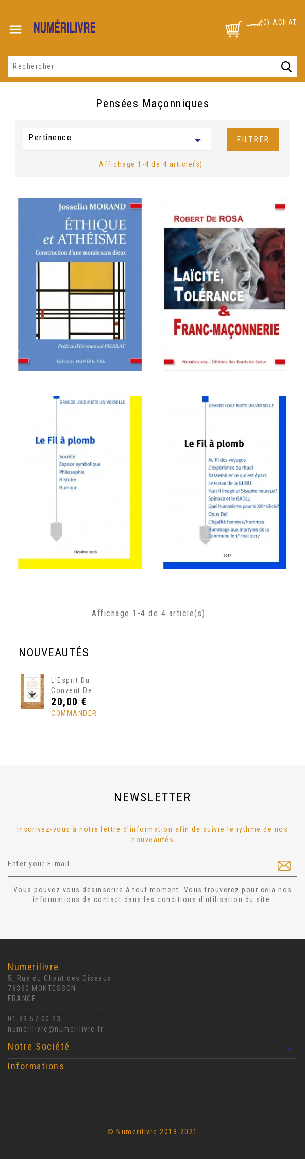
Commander (70, 713)
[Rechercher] (152, 66)
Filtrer (252, 139)
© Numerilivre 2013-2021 (152, 1132)
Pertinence (117, 140)
